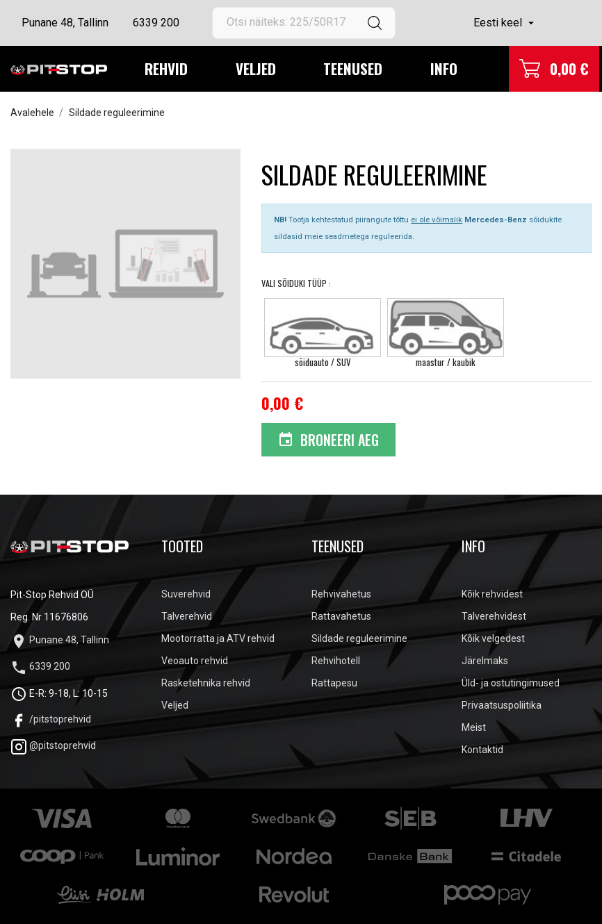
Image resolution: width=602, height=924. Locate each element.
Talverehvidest (494, 616)
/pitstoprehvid (50, 719)
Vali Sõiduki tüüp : (297, 283)
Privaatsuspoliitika (502, 705)
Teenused (352, 68)
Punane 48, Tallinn (65, 22)
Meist (474, 727)
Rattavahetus (341, 616)
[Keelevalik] (505, 23)
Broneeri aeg (328, 439)
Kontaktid (482, 749)
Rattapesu (334, 682)
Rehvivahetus (341, 594)
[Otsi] (304, 23)
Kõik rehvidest (492, 594)
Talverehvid (186, 616)
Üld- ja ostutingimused (511, 682)
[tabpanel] (125, 264)
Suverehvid (186, 594)
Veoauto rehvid (194, 660)
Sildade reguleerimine (359, 638)
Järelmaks (485, 660)
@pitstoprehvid (53, 745)
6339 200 (156, 22)
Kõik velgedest (493, 638)
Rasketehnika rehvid (205, 682)
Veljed (256, 68)
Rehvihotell (335, 660)
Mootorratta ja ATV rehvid (218, 638)
